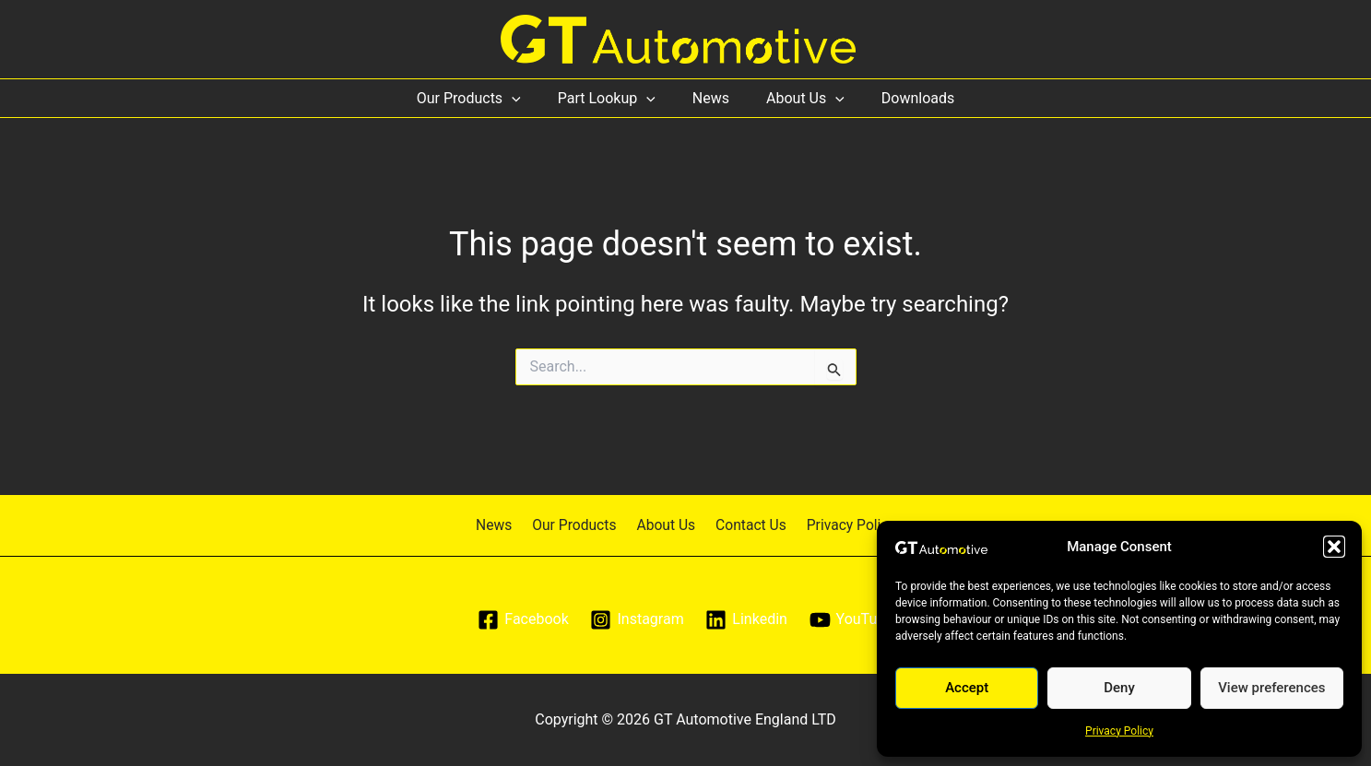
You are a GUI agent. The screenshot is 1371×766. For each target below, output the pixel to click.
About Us (798, 98)
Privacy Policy (1119, 731)
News (710, 98)
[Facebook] (521, 619)
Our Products (483, 98)
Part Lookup (614, 98)
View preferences (1271, 687)
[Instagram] (637, 619)
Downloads (903, 98)
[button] (1334, 546)
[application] (526, 98)
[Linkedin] (747, 619)
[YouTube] (853, 619)
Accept (966, 687)
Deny (1119, 687)
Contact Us (746, 524)
